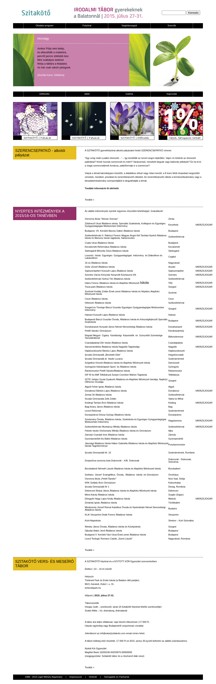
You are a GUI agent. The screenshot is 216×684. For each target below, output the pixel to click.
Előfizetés (44, 94)
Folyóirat (86, 25)
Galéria (129, 94)
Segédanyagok (129, 25)
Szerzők (171, 25)
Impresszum (75, 677)
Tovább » (89, 199)
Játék (87, 94)
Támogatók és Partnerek (116, 677)
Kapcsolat (172, 94)
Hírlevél (93, 677)
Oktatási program (44, 25)
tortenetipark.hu (93, 588)
